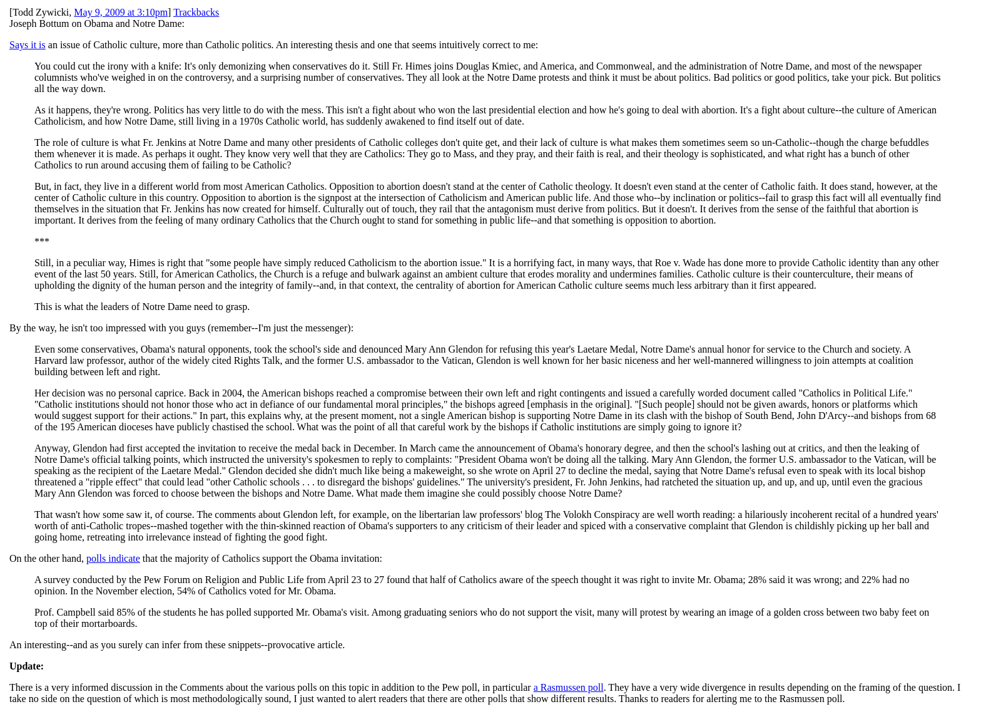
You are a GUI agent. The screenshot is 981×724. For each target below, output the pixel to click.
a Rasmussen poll (569, 687)
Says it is (27, 44)
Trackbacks (196, 12)
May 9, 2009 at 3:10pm (121, 12)
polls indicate (113, 558)
